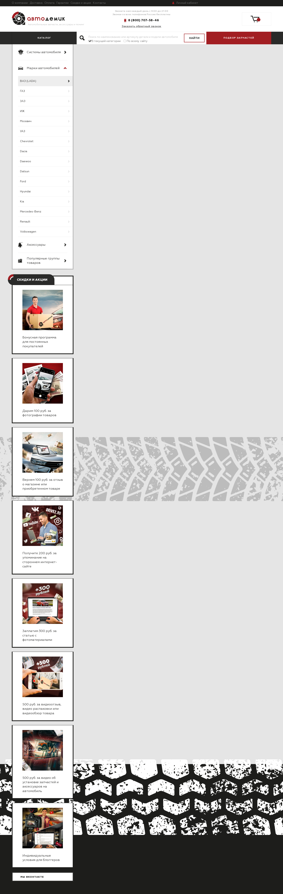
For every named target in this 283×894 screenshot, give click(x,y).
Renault (25, 221)
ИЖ (22, 111)
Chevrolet (26, 141)
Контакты (99, 3)
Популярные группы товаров (43, 261)
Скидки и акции (81, 3)
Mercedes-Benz (30, 211)
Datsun (24, 171)
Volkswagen (28, 231)
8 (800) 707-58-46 (143, 20)
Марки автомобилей (43, 68)
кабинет (187, 3)
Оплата (49, 3)
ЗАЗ (22, 101)
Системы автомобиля (44, 52)
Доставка (36, 3)
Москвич (25, 121)
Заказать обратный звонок (141, 26)
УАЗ (22, 131)
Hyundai (25, 191)
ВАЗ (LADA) (28, 81)
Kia (22, 201)
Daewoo (25, 161)
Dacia (23, 151)
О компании (20, 3)
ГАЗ (22, 91)
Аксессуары (36, 244)
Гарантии (62, 3)
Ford (23, 181)
